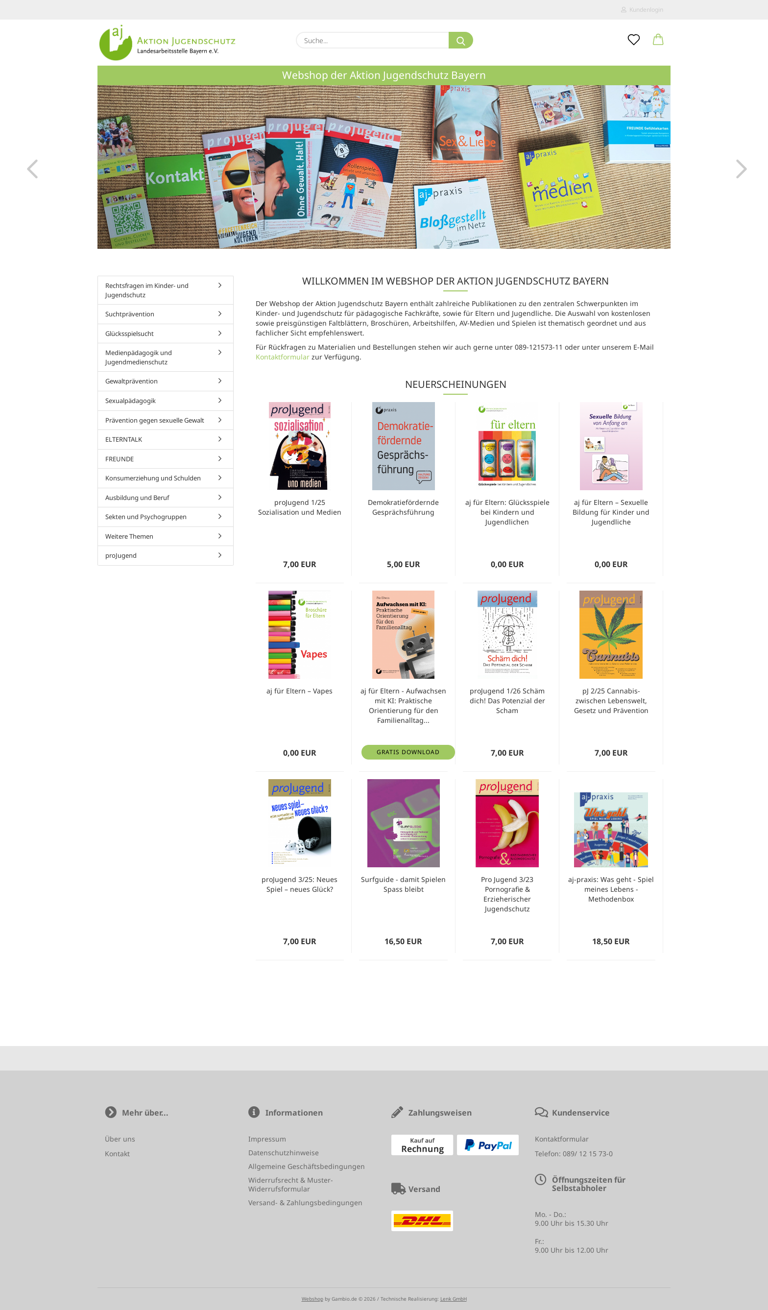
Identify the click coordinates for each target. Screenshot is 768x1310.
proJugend (121, 555)
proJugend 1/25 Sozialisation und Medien (299, 507)
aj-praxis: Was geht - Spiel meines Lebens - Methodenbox (611, 889)
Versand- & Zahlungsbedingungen (305, 1202)
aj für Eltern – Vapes (299, 690)
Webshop (312, 1298)
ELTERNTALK (123, 439)
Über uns (120, 1138)
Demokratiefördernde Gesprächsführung (403, 507)
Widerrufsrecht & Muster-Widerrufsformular (290, 1184)
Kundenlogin (642, 9)
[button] (658, 40)
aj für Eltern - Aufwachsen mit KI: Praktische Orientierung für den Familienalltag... (403, 705)
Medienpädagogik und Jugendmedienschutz (138, 357)
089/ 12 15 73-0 (588, 1153)
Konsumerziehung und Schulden (153, 478)
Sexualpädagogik (130, 400)
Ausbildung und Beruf (137, 497)
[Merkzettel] (634, 40)
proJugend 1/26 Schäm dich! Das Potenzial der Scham (507, 700)
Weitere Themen (129, 536)
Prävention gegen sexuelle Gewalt (154, 420)
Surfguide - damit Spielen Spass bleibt (403, 884)
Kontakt (117, 1153)
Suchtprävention (129, 314)
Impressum (267, 1138)
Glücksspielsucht (129, 333)
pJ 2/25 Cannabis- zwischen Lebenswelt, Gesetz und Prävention (611, 700)
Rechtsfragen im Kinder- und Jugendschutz (147, 290)
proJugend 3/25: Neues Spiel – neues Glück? (299, 884)
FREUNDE (119, 458)
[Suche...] (461, 40)
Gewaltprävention (131, 381)
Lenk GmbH (453, 1298)
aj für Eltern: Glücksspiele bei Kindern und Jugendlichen (507, 512)
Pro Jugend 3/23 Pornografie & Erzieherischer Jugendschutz (507, 894)
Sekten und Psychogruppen (146, 516)
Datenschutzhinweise (283, 1152)
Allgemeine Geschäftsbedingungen (306, 1166)
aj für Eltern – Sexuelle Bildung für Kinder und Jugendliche (611, 512)
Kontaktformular (283, 356)
